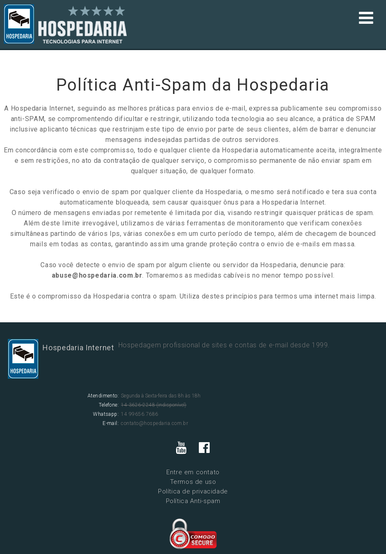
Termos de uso (193, 482)
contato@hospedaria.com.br (154, 423)
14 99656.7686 (139, 414)
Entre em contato (193, 472)
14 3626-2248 (138, 405)
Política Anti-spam (193, 501)
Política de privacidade (193, 491)
